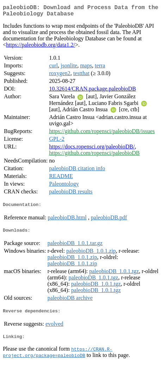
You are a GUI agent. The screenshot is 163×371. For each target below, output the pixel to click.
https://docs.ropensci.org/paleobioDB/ (91, 149)
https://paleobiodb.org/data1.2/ (40, 48)
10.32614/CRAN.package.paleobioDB (92, 91)
